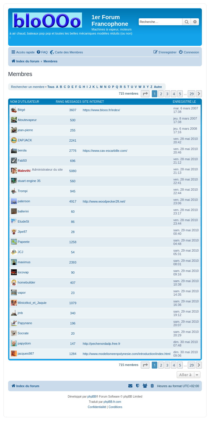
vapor (22, 292)
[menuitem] (42, 52)
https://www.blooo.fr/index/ (101, 110)
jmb (20, 313)
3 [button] (167, 93)
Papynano (25, 323)
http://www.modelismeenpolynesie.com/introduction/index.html (127, 354)
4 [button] (174, 93)
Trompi (23, 191)
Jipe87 (22, 231)
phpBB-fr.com (112, 401)
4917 (72, 201)
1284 (72, 354)
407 (72, 282)
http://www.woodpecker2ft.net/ (104, 201)
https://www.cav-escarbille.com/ (105, 150)
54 (72, 252)
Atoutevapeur (27, 120)
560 (72, 181)
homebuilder (26, 282)
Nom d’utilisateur (24, 101)
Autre (158, 87)
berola (22, 150)
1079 (72, 303)
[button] (145, 93)
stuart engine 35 (29, 181)
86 (72, 221)
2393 (72, 262)
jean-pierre (25, 130)
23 (72, 293)
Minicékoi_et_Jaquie (32, 302)
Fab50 (22, 160)
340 (72, 313)
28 (72, 232)
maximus (24, 262)
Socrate (23, 333)
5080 (72, 171)
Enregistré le (184, 101)
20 (72, 333)
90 (72, 272)
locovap (23, 272)
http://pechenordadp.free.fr (101, 343)
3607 (72, 110)
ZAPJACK (25, 140)
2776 (72, 150)
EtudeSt (23, 221)
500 (72, 120)
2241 (72, 140)
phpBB (91, 396)
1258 (72, 242)
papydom (24, 343)
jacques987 (26, 353)
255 (72, 130)
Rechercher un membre (28, 87)
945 (72, 191)
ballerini (23, 211)
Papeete (24, 241)
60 (72, 211)
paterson (24, 201)
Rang (60, 101)
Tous (51, 87)
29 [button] (191, 93)
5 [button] (180, 93)
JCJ (20, 252)
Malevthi (24, 170)
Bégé (21, 109)
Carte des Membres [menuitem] (69, 52)
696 (72, 161)
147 (72, 343)
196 (72, 323)
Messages (73, 101)
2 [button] (161, 93)
